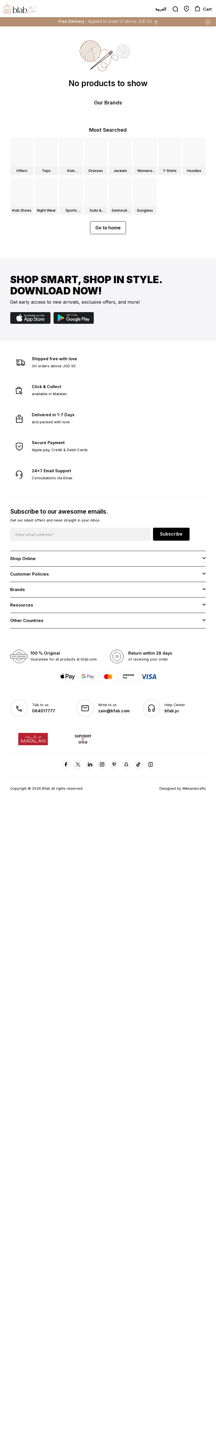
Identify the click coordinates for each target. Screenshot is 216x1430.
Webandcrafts (194, 815)
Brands (17, 616)
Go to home (108, 254)
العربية (160, 8)
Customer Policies (29, 600)
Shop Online (23, 585)
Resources (21, 631)
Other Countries (27, 647)
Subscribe (171, 560)
